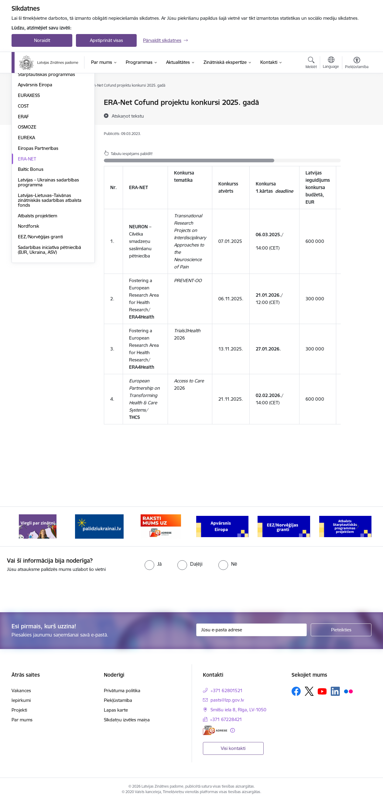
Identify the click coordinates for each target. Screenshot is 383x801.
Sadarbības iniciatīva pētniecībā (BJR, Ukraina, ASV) (49, 314)
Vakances (21, 690)
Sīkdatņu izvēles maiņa (127, 720)
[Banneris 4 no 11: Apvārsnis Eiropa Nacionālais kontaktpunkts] (222, 526)
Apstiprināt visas (106, 40)
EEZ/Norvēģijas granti (40, 302)
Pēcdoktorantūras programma (49, 129)
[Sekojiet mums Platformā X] (309, 691)
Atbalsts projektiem (37, 281)
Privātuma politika (122, 690)
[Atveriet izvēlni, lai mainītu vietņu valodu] (331, 63)
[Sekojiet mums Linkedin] (335, 691)
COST (23, 171)
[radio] (153, 564)
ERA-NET (27, 224)
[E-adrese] (215, 730)
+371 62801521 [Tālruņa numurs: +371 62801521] (226, 690)
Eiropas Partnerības (38, 213)
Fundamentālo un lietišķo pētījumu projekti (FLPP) (44, 115)
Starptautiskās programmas (46, 139)
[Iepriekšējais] (25, 526)
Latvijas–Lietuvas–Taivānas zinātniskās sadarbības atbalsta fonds (49, 265)
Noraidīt (42, 40)
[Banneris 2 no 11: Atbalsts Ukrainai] (99, 526)
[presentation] (51, 590)
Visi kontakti (233, 748)
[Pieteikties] (341, 629)
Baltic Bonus (30, 234)
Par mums (22, 720)
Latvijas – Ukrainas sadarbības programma (48, 247)
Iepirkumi (21, 700)
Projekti (19, 710)
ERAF (23, 182)
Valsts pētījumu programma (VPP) (52, 102)
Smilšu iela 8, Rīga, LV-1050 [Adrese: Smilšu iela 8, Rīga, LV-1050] (238, 710)
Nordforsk (28, 291)
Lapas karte (116, 710)
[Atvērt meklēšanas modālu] (311, 63)
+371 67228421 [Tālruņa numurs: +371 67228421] (226, 719)
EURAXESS (29, 160)
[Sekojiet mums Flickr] (348, 691)
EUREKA (26, 202)
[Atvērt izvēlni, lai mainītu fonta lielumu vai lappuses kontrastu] (356, 63)
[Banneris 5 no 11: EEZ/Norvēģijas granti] (284, 526)
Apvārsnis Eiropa (35, 150)
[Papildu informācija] (232, 730)
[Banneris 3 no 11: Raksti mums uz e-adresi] (161, 526)
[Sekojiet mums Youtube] (322, 691)
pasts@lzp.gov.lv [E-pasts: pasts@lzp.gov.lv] (227, 700)
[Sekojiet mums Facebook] (296, 691)
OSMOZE (27, 192)
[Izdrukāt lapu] (356, 99)
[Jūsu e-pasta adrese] (251, 629)
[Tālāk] (357, 526)
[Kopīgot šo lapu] (356, 115)
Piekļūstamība (118, 700)
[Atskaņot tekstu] (128, 115)
